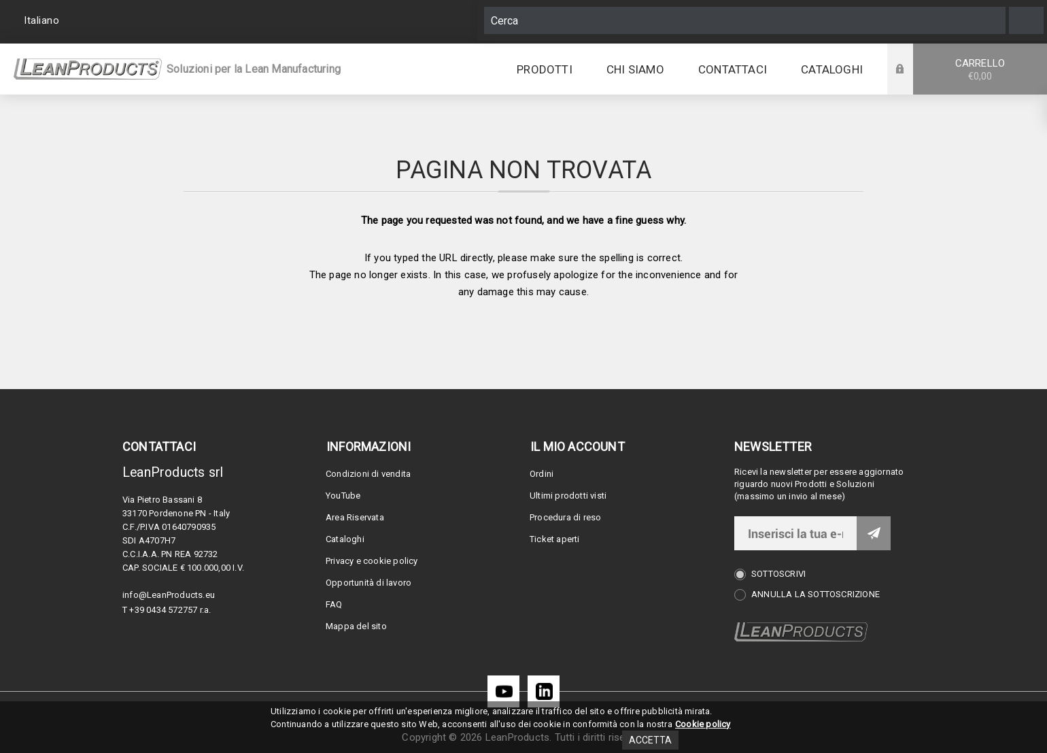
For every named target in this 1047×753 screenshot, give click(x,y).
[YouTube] (503, 691)
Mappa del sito (356, 626)
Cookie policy (703, 724)
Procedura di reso (565, 517)
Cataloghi (345, 539)
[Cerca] (745, 20)
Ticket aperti (555, 539)
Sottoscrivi (778, 574)
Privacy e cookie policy (372, 561)
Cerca (1026, 20)
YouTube (343, 495)
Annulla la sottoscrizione (815, 594)
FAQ (334, 604)
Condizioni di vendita (368, 474)
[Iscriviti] (795, 533)
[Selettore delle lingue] (43, 20)
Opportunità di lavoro (368, 583)
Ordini (541, 474)
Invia (874, 533)
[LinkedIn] (544, 691)
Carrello (980, 70)
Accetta (650, 740)
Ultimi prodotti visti (568, 495)
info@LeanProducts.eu (168, 595)
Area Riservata (355, 517)
